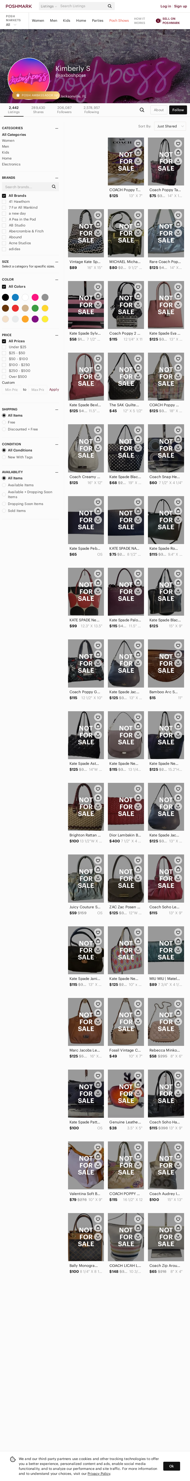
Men (53, 20)
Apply (54, 389)
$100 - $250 (16, 365)
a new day (14, 213)
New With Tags (17, 457)
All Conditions (17, 450)
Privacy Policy (99, 1473)
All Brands (14, 195)
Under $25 (14, 347)
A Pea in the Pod (19, 219)
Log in (166, 6)
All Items (12, 415)
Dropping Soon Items (22, 504)
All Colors (13, 286)
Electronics (11, 164)
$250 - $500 (16, 370)
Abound (12, 237)
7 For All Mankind (20, 207)
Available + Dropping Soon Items (27, 494)
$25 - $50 (13, 353)
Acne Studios (16, 243)
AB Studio (13, 225)
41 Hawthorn (16, 201)
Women (38, 20)
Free (8, 422)
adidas (11, 249)
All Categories (14, 134)
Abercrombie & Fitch (23, 231)
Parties (97, 20)
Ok (171, 1466)
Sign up (180, 6)
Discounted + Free (20, 429)
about (159, 110)
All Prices (13, 341)
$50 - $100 (15, 359)
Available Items (18, 485)
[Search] (82, 6)
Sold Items (14, 510)
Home (81, 20)
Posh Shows (119, 20)
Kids (67, 20)
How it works (139, 21)
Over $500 (14, 376)
